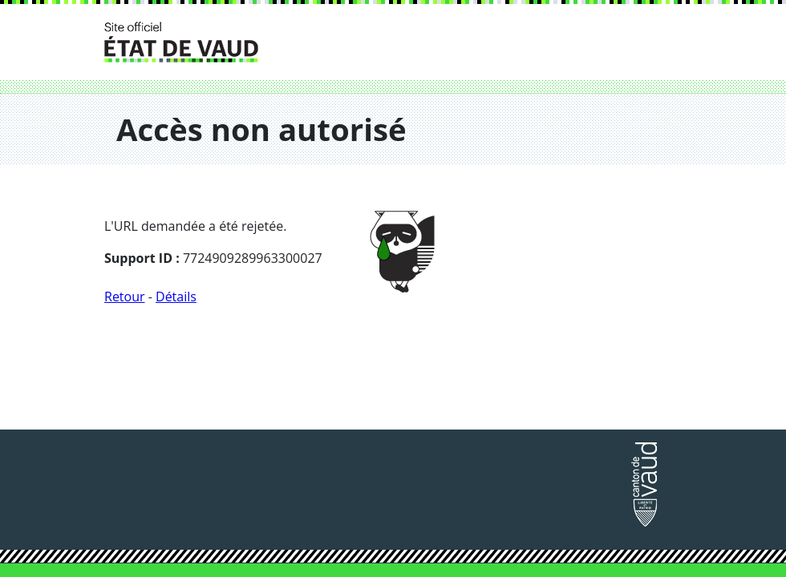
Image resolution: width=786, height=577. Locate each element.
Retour (124, 296)
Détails (176, 296)
